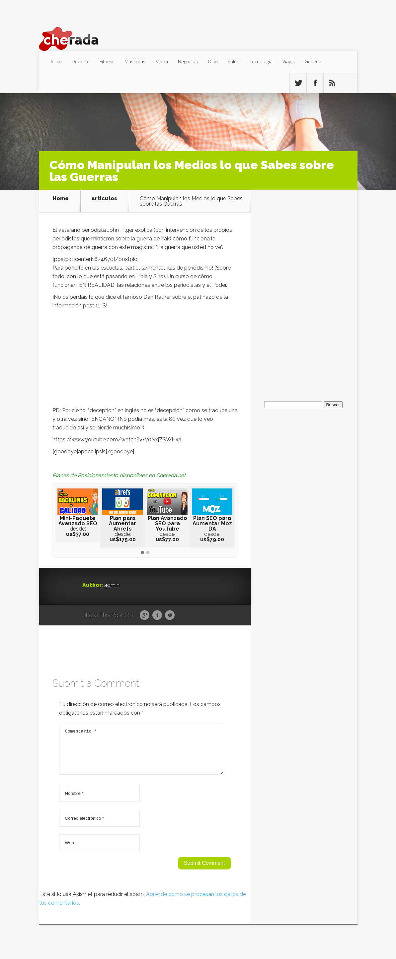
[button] (142, 553)
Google (144, 615)
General (313, 61)
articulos (104, 199)
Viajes (288, 61)
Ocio (213, 61)
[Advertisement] (145, 359)
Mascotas (134, 61)
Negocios (188, 61)
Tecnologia (261, 61)
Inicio (56, 61)
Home (60, 199)
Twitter (170, 615)
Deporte (81, 61)
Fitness (107, 61)
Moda (161, 61)
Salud (234, 61)
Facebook (157, 615)
